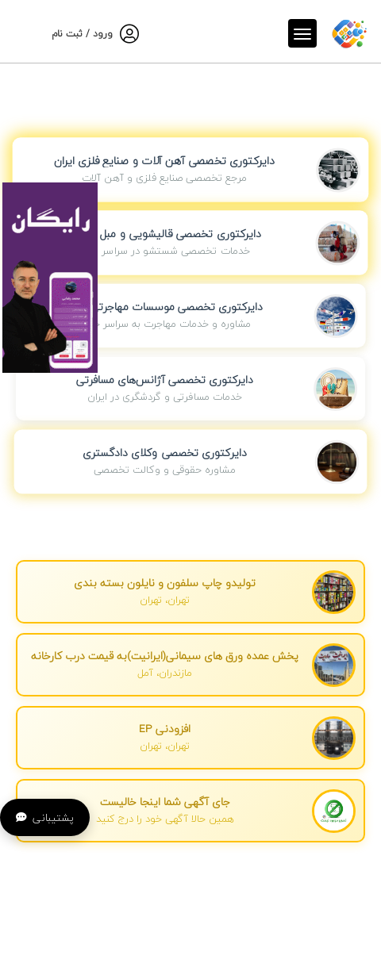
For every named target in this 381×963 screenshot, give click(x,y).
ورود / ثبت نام (82, 33)
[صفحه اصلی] (349, 30)
